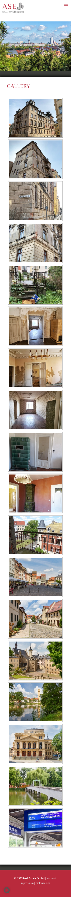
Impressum (27, 883)
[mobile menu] (66, 5)
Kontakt (51, 878)
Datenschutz (43, 883)
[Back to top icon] (66, 890)
